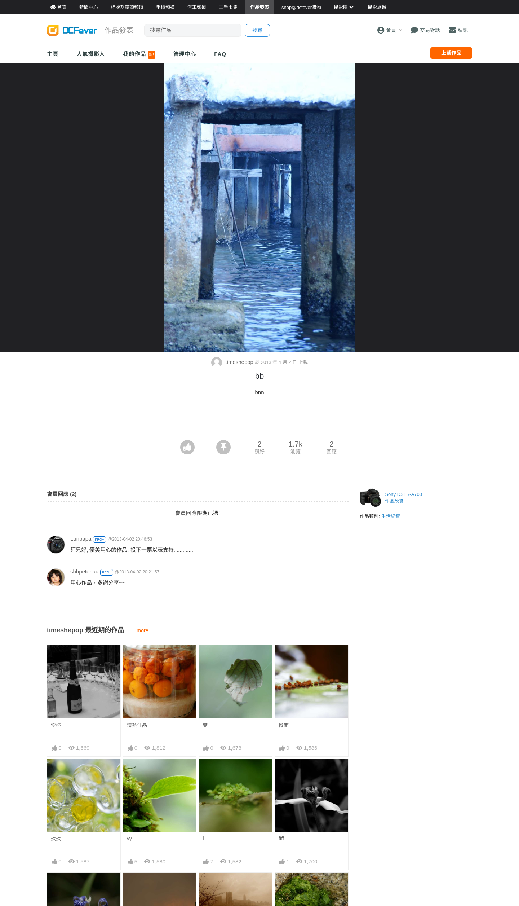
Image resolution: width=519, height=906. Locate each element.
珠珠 (56, 839)
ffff (281, 838)
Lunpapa (80, 539)
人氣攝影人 (90, 54)
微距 (284, 725)
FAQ (220, 54)
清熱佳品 (137, 725)
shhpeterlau (84, 571)
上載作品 (451, 53)
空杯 (56, 725)
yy (129, 838)
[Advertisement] (259, 420)
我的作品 (139, 55)
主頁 (52, 54)
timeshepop (233, 362)
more (142, 630)
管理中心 (184, 54)
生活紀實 (390, 516)
